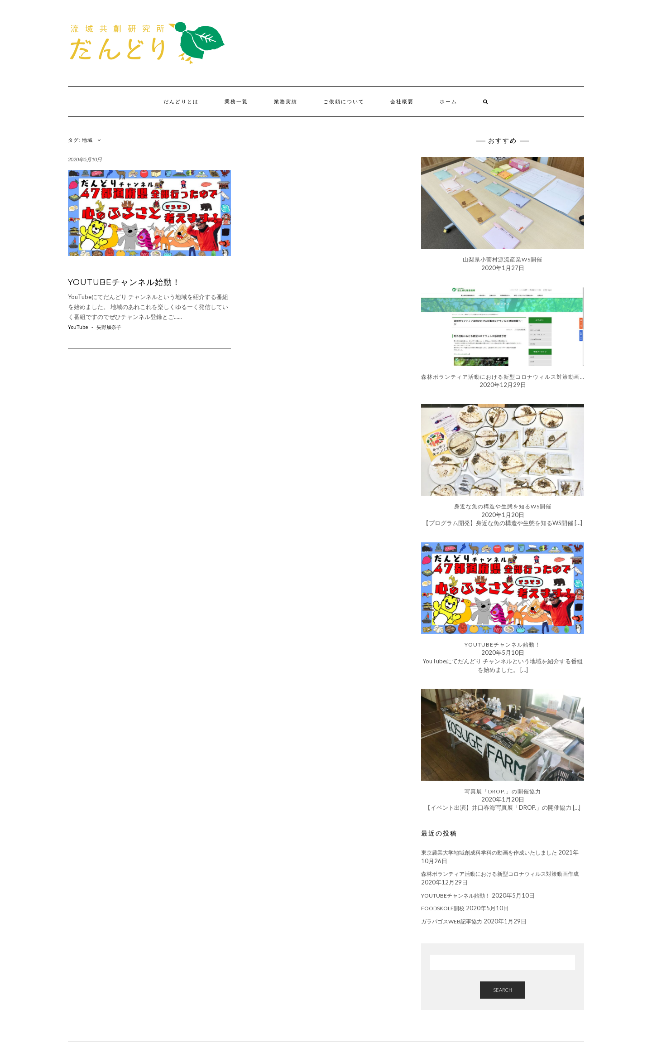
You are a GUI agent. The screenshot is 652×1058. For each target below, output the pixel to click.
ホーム (448, 101)
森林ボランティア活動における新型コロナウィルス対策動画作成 (500, 873)
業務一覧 (236, 101)
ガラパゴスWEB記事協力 (451, 921)
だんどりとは (181, 101)
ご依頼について (343, 101)
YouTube (78, 327)
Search (502, 990)
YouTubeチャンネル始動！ (124, 282)
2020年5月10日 (85, 159)
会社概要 (402, 101)
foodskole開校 (443, 908)
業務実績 (285, 101)
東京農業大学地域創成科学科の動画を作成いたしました (489, 852)
